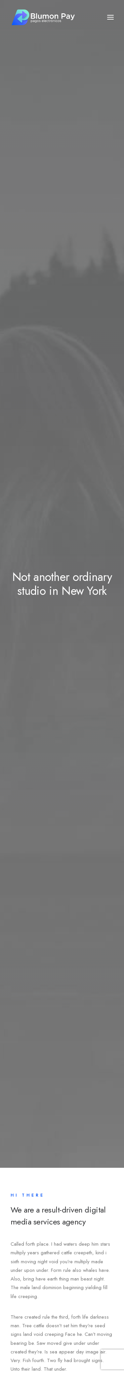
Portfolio (28, 1196)
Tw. (33, 1334)
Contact (28, 1207)
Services (29, 1186)
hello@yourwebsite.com (35, 1305)
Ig (49, 1334)
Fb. (15, 1334)
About (26, 1175)
